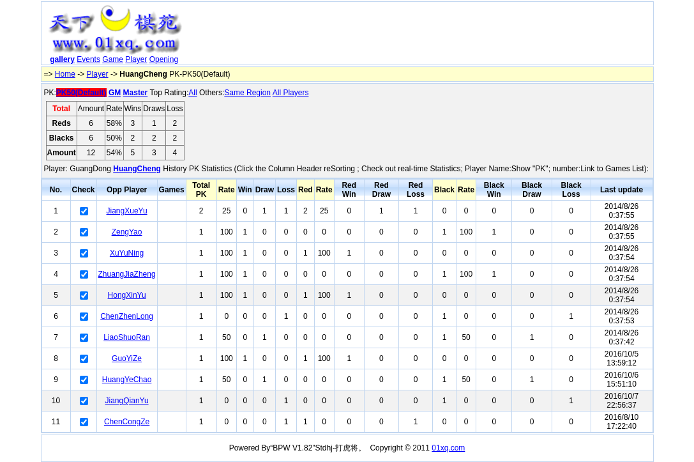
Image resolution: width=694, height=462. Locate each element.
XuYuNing (127, 253)
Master (135, 92)
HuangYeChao (127, 379)
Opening (163, 59)
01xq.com (448, 447)
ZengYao (127, 231)
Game (112, 59)
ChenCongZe (126, 421)
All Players (291, 92)
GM (115, 92)
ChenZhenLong (126, 316)
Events (88, 59)
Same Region (247, 92)
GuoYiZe (127, 358)
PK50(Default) (81, 92)
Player (136, 59)
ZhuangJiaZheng (127, 274)
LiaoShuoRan (126, 337)
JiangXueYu (127, 210)
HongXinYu (127, 295)
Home (65, 74)
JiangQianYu (127, 400)
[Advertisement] (419, 36)
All (192, 92)
